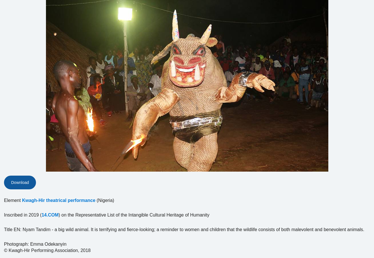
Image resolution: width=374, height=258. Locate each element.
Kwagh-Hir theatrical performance (58, 200)
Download (20, 182)
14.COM (50, 215)
